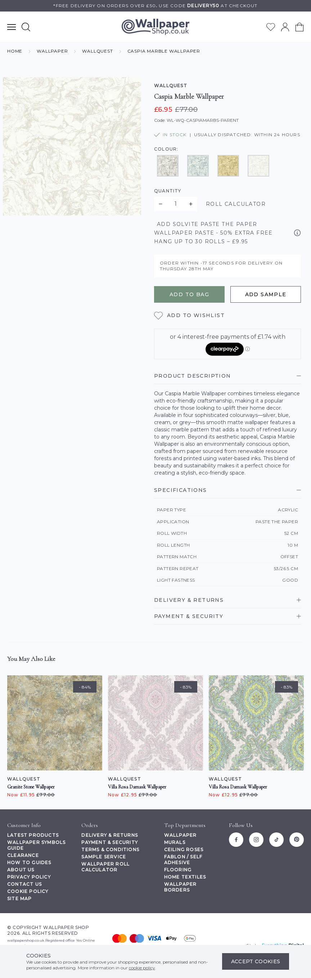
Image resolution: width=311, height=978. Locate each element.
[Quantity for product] (175, 204)
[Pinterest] (296, 839)
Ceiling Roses (184, 849)
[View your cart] (299, 27)
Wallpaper (180, 835)
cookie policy (142, 967)
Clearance (23, 855)
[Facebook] (236, 839)
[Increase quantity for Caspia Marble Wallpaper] (190, 204)
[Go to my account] (285, 27)
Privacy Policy (29, 877)
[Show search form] (26, 26)
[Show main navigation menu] (11, 26)
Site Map (19, 898)
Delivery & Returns (109, 835)
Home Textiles (185, 877)
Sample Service (103, 856)
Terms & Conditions (110, 849)
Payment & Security (109, 842)
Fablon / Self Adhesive (183, 859)
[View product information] (297, 232)
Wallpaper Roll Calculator (105, 866)
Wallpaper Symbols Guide (36, 845)
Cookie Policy (28, 891)
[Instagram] (256, 839)
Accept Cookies (255, 961)
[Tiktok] (276, 839)
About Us (21, 869)
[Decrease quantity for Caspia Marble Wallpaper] (160, 204)
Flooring (178, 869)
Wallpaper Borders (180, 887)
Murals (174, 842)
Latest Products (33, 835)
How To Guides (29, 862)
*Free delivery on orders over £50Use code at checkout (155, 5)
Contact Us (24, 884)
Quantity (167, 191)
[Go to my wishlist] (270, 27)
